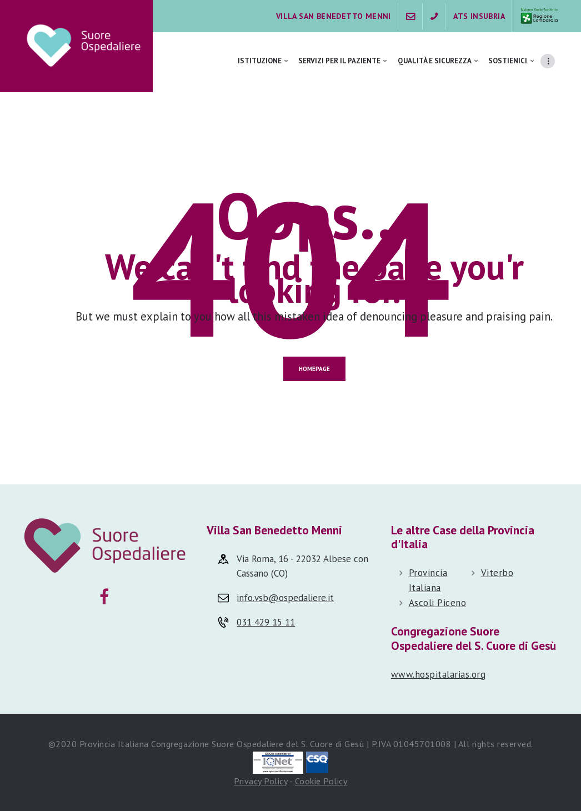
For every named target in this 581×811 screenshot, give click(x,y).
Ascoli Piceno (438, 603)
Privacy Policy (260, 781)
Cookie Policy (321, 781)
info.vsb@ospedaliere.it (285, 598)
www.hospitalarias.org (438, 674)
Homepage (314, 369)
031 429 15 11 (266, 622)
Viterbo (497, 573)
